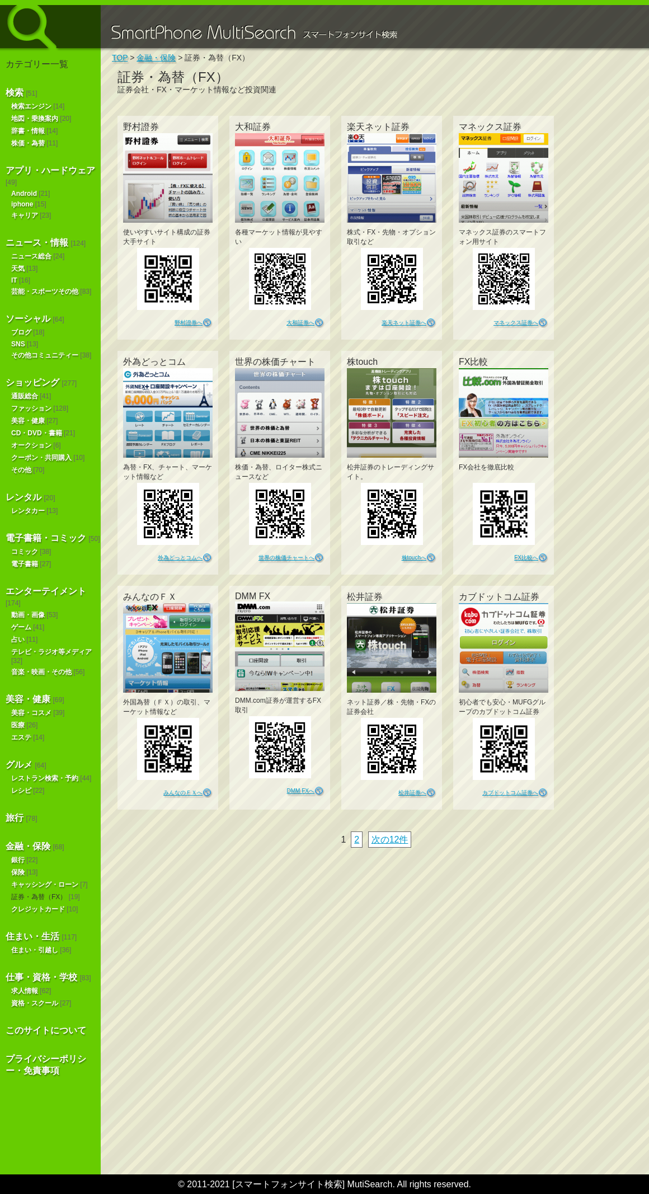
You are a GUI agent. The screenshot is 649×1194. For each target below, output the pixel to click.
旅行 (14, 817)
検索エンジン (31, 106)
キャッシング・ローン (44, 885)
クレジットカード (38, 909)
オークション (31, 445)
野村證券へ (189, 322)
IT (14, 280)
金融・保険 (28, 846)
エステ (21, 737)
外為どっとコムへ (180, 557)
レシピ (21, 791)
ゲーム (21, 627)
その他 (21, 470)
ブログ (21, 332)
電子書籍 (24, 564)
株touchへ (414, 557)
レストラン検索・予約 (44, 778)
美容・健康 (28, 421)
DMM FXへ (300, 791)
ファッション (31, 408)
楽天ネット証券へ (404, 322)
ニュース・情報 (37, 242)
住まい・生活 (32, 936)
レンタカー (28, 511)
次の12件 (389, 839)
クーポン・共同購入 (41, 458)
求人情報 (24, 991)
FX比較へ (526, 557)
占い (18, 639)
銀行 (18, 860)
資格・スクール (34, 1003)
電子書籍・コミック (46, 538)
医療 (18, 725)
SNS (18, 344)
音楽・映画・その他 (41, 672)
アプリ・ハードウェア (50, 170)
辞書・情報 (28, 131)
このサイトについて (46, 1030)
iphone (22, 204)
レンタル (23, 497)
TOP (120, 57)
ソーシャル (28, 318)
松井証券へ (412, 792)
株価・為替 (28, 143)
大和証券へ (300, 322)
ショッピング (32, 382)
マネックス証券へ (515, 322)
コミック (24, 552)
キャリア (24, 215)
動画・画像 (28, 615)
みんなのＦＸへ (183, 792)
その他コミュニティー (44, 355)
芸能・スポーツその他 (44, 291)
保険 (18, 872)
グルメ (19, 764)
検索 (14, 92)
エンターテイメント (46, 591)
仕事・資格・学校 (41, 977)
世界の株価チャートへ (286, 557)
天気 (18, 268)
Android (24, 194)
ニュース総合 (31, 256)
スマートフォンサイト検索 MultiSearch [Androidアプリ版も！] (50, 26)
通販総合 (24, 396)
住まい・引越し (34, 950)
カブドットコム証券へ (510, 792)
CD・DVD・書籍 (36, 433)
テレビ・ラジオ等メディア (51, 652)
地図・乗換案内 (34, 119)
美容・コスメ (31, 713)
